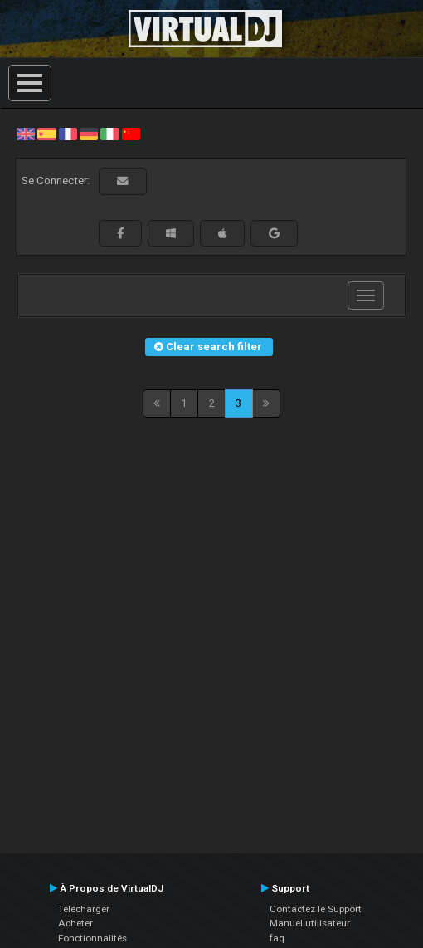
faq (277, 938)
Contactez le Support (316, 909)
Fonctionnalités (92, 938)
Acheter (75, 923)
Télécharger (83, 909)
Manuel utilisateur (310, 923)
